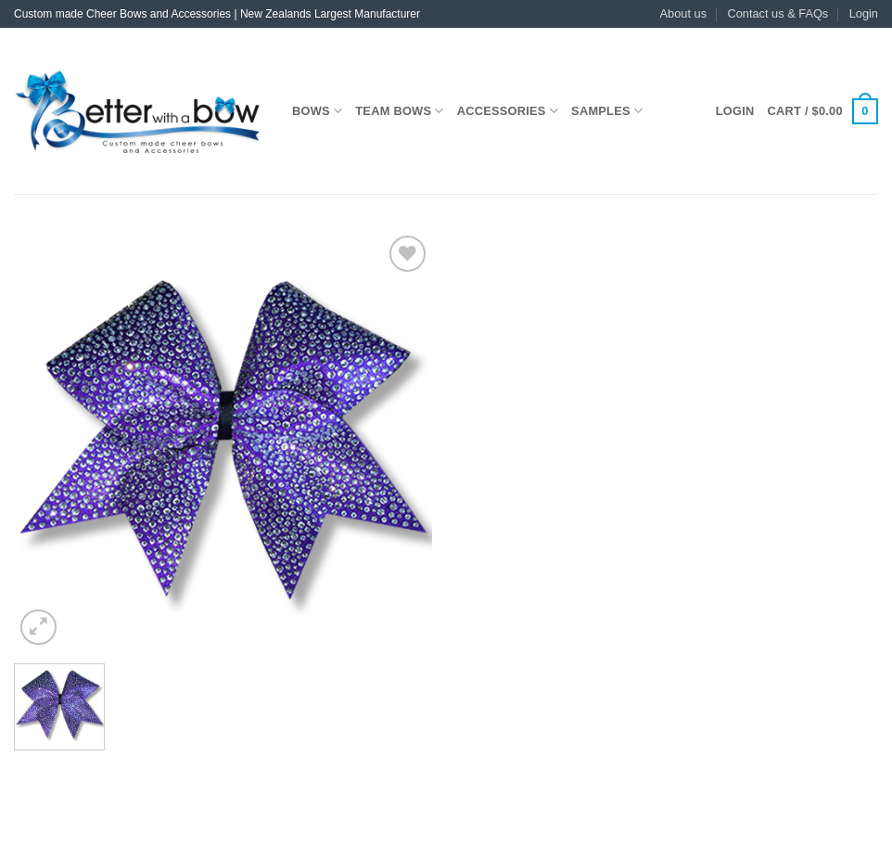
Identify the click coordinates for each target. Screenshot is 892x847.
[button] (863, 14)
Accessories (507, 111)
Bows (317, 111)
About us (683, 13)
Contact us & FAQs (777, 13)
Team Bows (399, 111)
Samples (607, 111)
